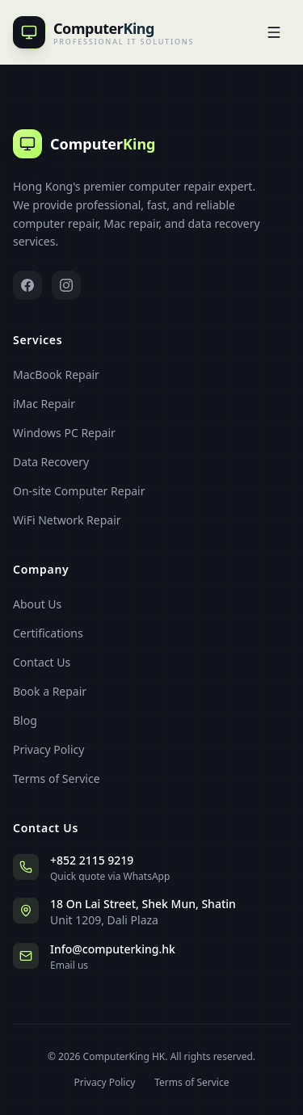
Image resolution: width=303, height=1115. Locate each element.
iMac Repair (44, 403)
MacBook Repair (56, 374)
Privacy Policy (48, 749)
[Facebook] (27, 285)
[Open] (274, 32)
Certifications (48, 633)
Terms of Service (56, 778)
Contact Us (41, 662)
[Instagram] (66, 285)
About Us (37, 604)
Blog (25, 720)
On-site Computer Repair (79, 491)
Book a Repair (49, 691)
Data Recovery (51, 461)
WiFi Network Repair (67, 520)
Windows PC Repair (64, 432)
